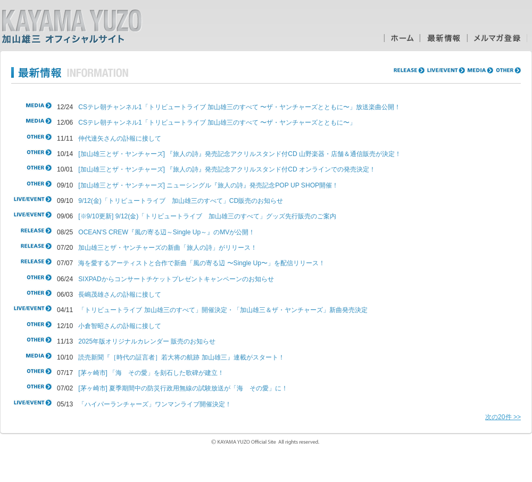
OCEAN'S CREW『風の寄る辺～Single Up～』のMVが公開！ (166, 232)
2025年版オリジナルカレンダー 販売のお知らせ (146, 341)
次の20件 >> (503, 417)
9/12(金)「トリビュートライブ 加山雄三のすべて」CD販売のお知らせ (180, 201)
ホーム (402, 38)
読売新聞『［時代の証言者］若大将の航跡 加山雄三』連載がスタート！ (181, 357)
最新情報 (443, 38)
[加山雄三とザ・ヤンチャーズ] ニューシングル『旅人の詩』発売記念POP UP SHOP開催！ (208, 185)
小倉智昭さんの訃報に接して (119, 326)
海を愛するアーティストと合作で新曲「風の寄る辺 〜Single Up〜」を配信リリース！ (201, 263)
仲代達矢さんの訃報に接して (119, 138)
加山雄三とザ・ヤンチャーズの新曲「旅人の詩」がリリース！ (167, 247)
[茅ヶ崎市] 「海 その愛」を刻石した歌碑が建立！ (151, 373)
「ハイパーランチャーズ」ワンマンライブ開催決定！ (154, 404)
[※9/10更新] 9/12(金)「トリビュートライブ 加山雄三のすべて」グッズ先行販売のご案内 (207, 216)
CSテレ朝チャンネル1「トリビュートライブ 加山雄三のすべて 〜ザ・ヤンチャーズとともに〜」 (217, 122)
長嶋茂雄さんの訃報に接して (119, 294)
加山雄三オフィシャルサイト (72, 26)
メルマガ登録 (497, 38)
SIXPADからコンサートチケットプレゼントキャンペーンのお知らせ (175, 279)
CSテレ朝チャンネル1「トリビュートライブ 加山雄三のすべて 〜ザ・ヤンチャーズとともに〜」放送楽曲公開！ (239, 107)
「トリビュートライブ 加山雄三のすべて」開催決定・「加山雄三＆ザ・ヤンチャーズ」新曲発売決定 (222, 310)
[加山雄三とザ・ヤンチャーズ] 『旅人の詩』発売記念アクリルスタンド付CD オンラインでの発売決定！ (227, 169)
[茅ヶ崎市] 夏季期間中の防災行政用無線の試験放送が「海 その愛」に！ (183, 388)
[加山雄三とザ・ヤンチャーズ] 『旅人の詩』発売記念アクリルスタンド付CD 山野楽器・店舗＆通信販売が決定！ (239, 154)
